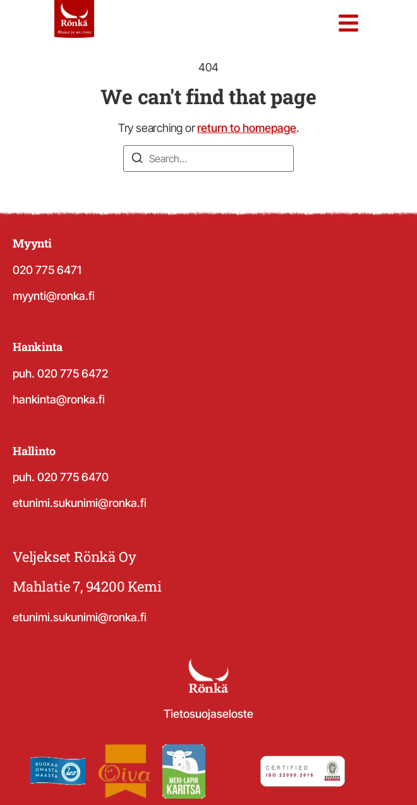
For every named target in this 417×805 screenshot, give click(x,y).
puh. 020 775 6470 (61, 477)
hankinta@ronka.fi (59, 399)
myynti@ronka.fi (54, 295)
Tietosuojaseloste (208, 713)
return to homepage (246, 127)
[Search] (137, 159)
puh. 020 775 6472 (60, 373)
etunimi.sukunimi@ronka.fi (80, 503)
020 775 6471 (47, 270)
